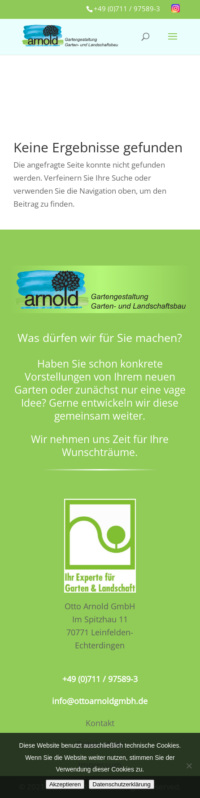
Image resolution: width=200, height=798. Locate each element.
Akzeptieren (65, 784)
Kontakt (100, 723)
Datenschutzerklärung (121, 784)
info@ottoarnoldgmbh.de (100, 701)
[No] (188, 765)
